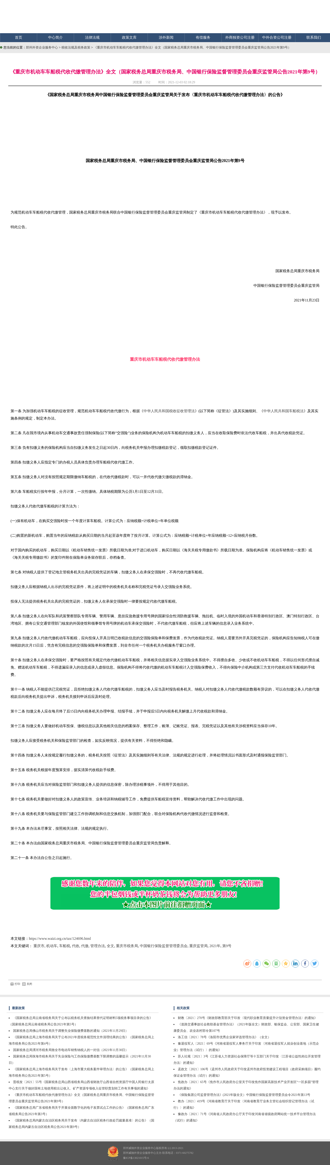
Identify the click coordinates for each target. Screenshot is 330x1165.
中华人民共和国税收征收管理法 (169, 411)
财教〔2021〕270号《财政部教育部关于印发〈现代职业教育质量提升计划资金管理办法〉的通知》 (247, 1018)
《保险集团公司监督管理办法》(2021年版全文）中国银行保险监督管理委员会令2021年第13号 (244, 1095)
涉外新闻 (166, 37)
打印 (15, 984)
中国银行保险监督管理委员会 (163, 946)
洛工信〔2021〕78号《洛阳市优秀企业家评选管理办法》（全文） (224, 1037)
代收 (75, 946)
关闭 (27, 984)
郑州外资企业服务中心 (42, 47)
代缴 (84, 946)
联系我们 (313, 37)
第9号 (226, 946)
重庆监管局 (198, 946)
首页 (18, 37)
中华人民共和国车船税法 (283, 411)
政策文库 (129, 37)
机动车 (51, 946)
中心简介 (55, 37)
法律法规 (92, 37)
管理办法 (97, 946)
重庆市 (38, 946)
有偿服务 (203, 37)
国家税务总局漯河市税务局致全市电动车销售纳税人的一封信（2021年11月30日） (70, 1050)
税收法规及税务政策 (76, 47)
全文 (110, 946)
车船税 (64, 946)
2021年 (214, 946)
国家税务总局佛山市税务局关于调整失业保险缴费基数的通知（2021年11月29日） (70, 1030)
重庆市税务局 (127, 946)
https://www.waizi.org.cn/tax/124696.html (60, 938)
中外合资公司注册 (277, 37)
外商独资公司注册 (240, 37)
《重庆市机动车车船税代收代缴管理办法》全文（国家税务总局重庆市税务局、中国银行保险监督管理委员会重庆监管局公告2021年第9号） (192, 47)
